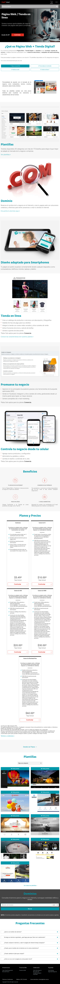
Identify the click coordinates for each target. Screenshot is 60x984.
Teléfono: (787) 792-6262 (21, 979)
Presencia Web (23, 967)
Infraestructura (6, 967)
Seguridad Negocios (52, 971)
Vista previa (15, 768)
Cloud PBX (35, 974)
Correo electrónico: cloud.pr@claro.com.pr (39, 979)
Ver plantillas (5, 154)
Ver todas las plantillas (30, 885)
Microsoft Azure (5, 971)
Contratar (17, 35)
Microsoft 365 (36, 971)
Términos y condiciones (7, 736)
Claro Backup (51, 970)
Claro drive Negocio (37, 970)
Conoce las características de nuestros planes (16, 336)
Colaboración (36, 967)
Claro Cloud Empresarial (7, 970)
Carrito (51, 3)
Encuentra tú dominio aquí (10, 211)
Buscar (30, 909)
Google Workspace (37, 973)
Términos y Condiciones (7, 979)
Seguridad (50, 967)
